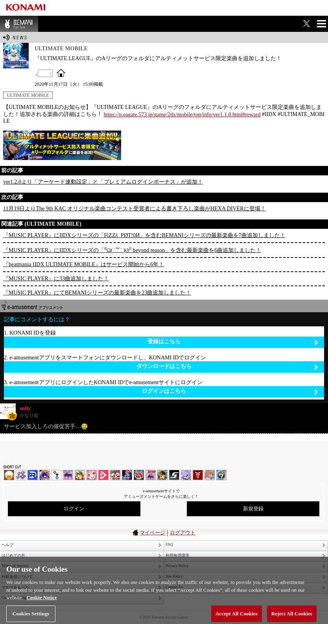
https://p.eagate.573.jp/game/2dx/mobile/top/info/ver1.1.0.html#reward (182, 115)
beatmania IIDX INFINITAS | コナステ (115, 475)
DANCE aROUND (103, 475)
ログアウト (182, 533)
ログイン (74, 509)
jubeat (56, 475)
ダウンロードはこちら (227, 366)
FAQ (169, 544)
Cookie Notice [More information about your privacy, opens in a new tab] (41, 603)
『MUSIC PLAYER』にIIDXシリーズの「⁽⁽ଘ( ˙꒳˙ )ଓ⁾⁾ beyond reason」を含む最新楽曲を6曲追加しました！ (132, 250)
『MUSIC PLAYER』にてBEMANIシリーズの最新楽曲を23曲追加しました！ (97, 293)
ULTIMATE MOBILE (28, 95)
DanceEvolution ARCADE (210, 475)
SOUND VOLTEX (92, 475)
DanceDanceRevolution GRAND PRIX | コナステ (127, 475)
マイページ (152, 533)
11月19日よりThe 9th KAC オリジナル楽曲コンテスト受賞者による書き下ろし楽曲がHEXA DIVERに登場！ (134, 209)
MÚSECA (198, 475)
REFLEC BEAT (186, 475)
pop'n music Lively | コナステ (162, 475)
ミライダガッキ (221, 475)
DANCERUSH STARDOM (33, 475)
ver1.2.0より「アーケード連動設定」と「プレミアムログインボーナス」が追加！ (103, 182)
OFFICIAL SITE (61, 72)
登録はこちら (232, 342)
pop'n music (80, 475)
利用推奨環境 (177, 555)
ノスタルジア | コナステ (151, 475)
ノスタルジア (68, 475)
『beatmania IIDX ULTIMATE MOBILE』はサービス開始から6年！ (83, 264)
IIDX (9, 475)
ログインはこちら (230, 391)
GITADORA (44, 475)
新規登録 (253, 509)
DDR (21, 475)
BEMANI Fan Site (19, 24)
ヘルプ (7, 545)
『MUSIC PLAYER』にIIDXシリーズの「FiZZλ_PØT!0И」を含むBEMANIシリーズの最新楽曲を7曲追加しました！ (144, 235)
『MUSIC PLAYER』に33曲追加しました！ (56, 279)
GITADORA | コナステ (139, 475)
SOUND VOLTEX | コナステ (174, 475)
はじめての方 (13, 555)
